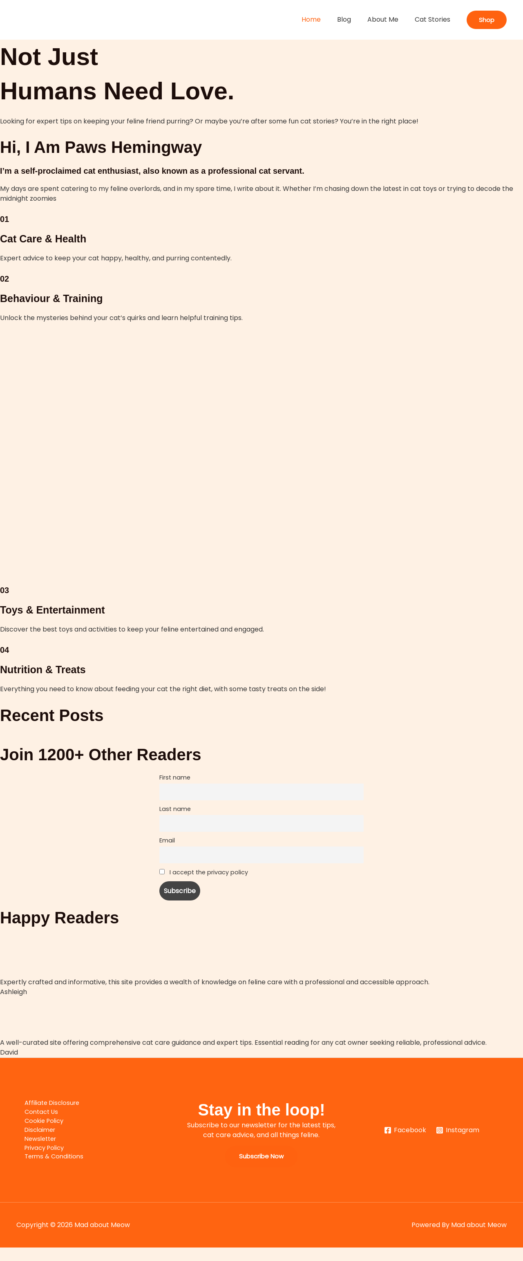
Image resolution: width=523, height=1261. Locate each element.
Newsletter (34, 1150)
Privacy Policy (38, 1160)
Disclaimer (33, 1140)
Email (167, 845)
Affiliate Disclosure (46, 1110)
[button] (487, 20)
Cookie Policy (37, 1130)
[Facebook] (405, 1141)
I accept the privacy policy (203, 880)
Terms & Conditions (47, 1169)
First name (174, 777)
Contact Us (34, 1120)
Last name (175, 811)
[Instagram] (458, 1141)
